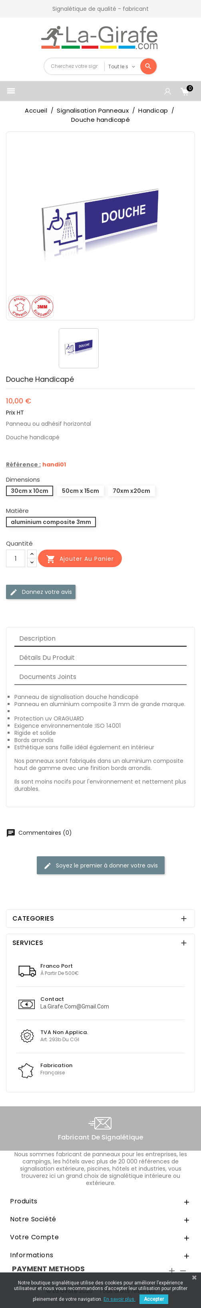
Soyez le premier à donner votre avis (101, 865)
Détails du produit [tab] (47, 657)
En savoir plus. (119, 1299)
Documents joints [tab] (47, 676)
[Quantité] (15, 558)
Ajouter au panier (80, 559)
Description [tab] (37, 638)
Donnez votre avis (41, 592)
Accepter (154, 1299)
